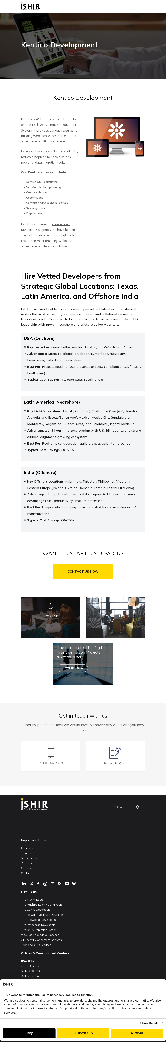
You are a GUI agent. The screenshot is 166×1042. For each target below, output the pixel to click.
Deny (29, 1033)
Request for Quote (115, 762)
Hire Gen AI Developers (35, 908)
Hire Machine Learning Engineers (42, 903)
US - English (125, 806)
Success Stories (31, 857)
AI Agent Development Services (41, 939)
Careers (26, 867)
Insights (26, 852)
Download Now (72, 667)
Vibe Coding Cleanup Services (40, 934)
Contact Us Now (83, 571)
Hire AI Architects (32, 898)
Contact (26, 872)
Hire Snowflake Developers (38, 919)
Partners (26, 862)
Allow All (137, 1033)
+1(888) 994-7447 (50, 762)
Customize (83, 1033)
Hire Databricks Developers (38, 924)
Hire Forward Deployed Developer (42, 914)
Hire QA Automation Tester (38, 929)
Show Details (150, 1023)
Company (27, 847)
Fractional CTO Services (36, 944)
